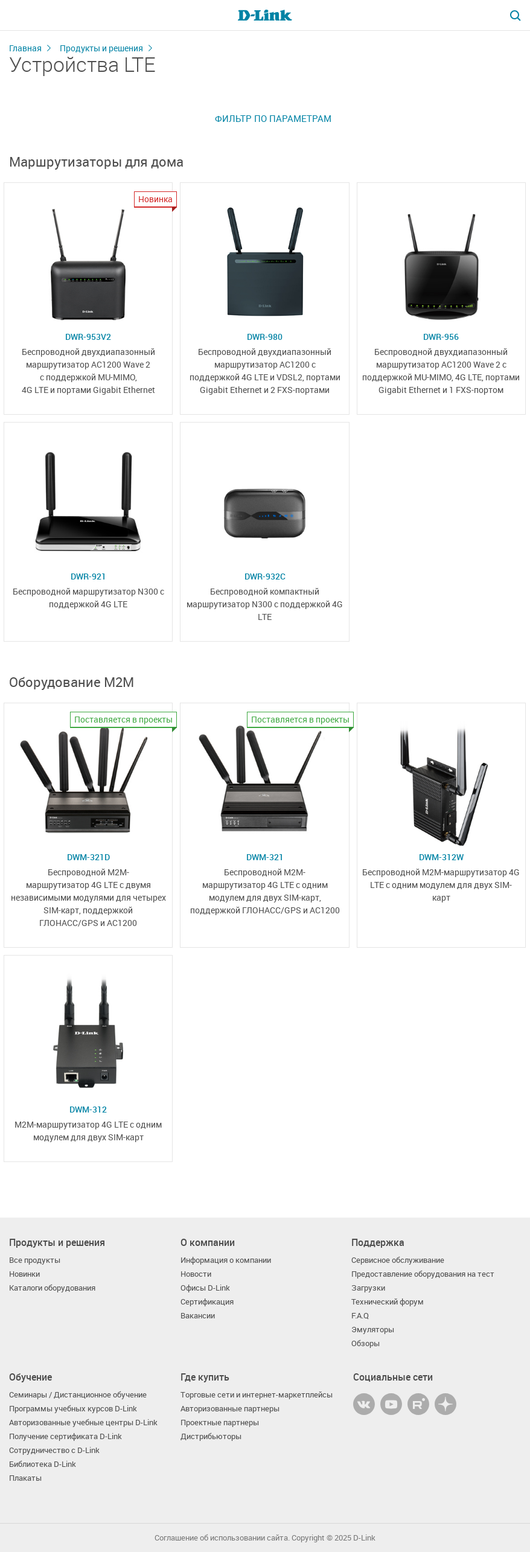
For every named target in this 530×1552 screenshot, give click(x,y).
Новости (195, 1274)
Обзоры (365, 1343)
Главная (25, 48)
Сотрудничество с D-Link (54, 1450)
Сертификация (207, 1302)
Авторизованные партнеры (229, 1409)
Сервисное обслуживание (397, 1260)
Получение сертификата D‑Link (65, 1436)
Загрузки (368, 1288)
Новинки (24, 1274)
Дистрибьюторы (210, 1436)
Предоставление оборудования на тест (422, 1274)
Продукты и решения (101, 48)
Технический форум (387, 1302)
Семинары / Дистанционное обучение (78, 1395)
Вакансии (197, 1316)
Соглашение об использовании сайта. (222, 1538)
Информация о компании (225, 1260)
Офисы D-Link (205, 1288)
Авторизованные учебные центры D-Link (83, 1422)
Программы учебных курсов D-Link (73, 1409)
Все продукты (34, 1260)
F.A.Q (360, 1316)
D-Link (364, 1538)
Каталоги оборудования (52, 1288)
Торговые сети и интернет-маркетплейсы (256, 1395)
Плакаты (25, 1478)
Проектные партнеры (219, 1422)
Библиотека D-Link (42, 1464)
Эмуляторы (372, 1329)
